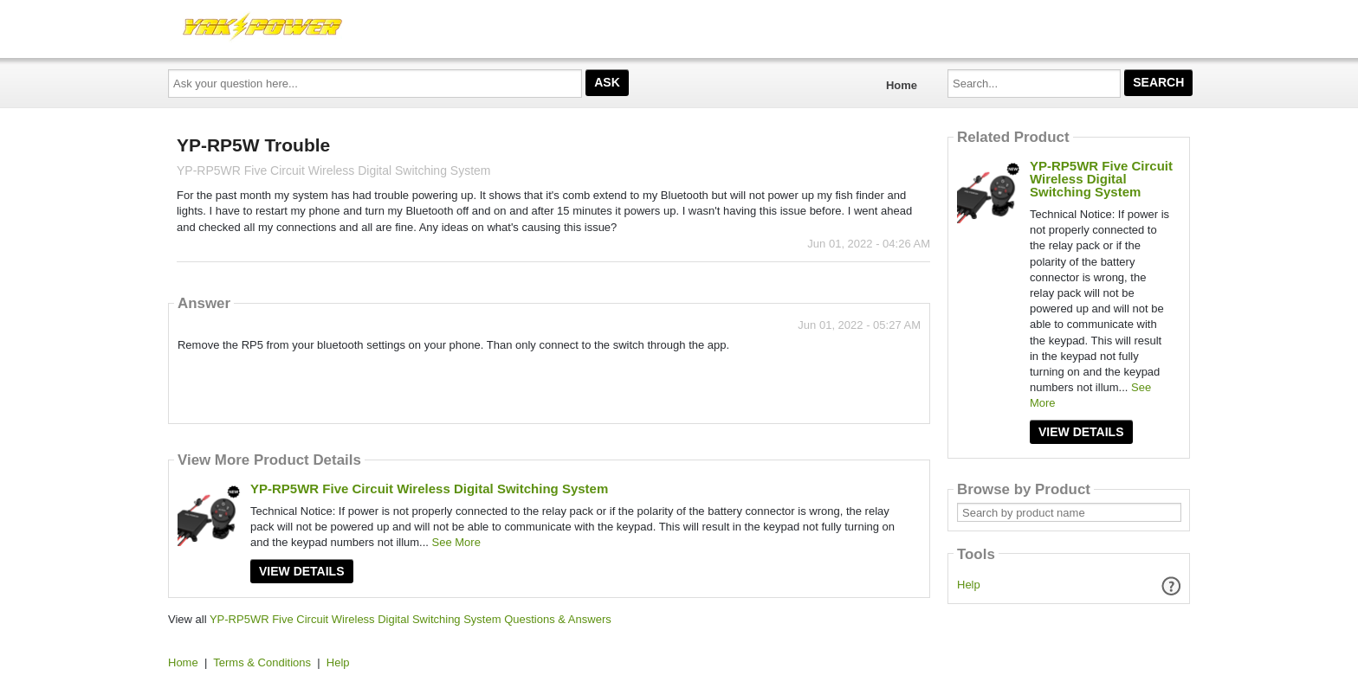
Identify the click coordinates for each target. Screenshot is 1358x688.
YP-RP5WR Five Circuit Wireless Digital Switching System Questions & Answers (410, 619)
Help (968, 584)
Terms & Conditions (262, 662)
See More (456, 542)
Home (901, 85)
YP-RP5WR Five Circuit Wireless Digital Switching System (429, 488)
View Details (302, 571)
